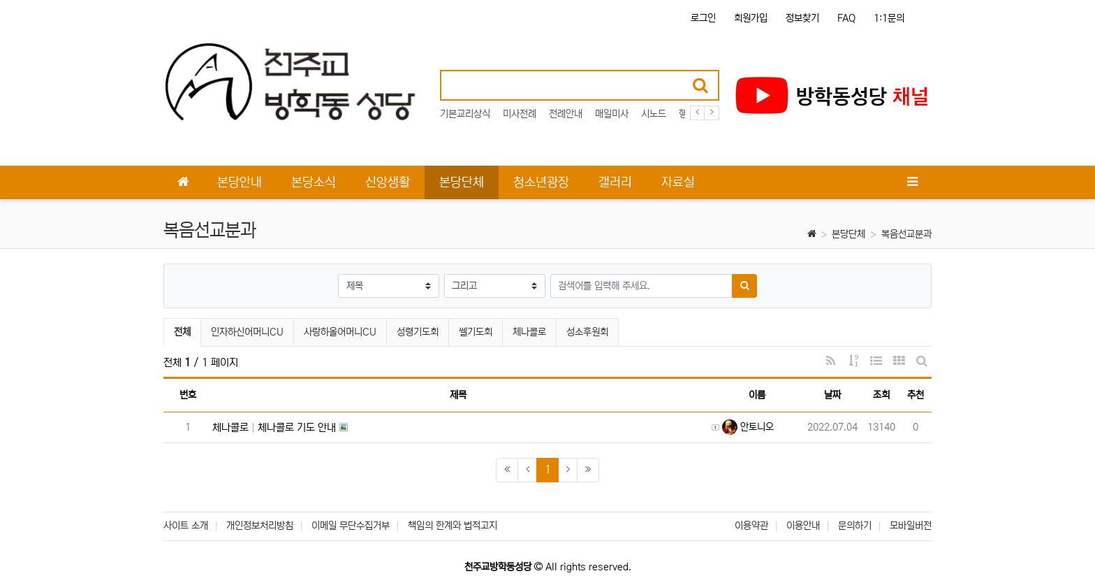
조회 (881, 395)
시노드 (653, 114)
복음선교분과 (906, 234)
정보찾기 (802, 18)
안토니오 (748, 427)
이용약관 (751, 525)
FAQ (846, 18)
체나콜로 (529, 332)
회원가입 (750, 18)
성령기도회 (418, 332)
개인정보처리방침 (259, 525)
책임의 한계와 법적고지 (452, 525)
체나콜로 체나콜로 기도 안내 (274, 427)
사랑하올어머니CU (340, 332)
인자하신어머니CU (247, 332)
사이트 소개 (185, 525)
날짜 (832, 395)
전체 (182, 332)
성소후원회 (587, 332)
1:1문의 (889, 18)
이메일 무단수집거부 (350, 525)
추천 (915, 395)
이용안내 (803, 525)
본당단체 (848, 234)
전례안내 (565, 114)
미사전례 (519, 114)
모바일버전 (911, 525)
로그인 (703, 18)
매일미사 (612, 114)
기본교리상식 (465, 114)
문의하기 (855, 525)
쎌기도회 (475, 332)
